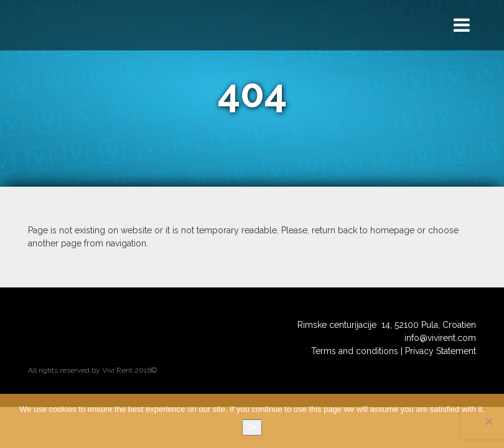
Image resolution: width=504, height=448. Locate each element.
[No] (488, 421)
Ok (252, 427)
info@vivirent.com (440, 338)
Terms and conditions (354, 351)
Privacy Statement (440, 351)
